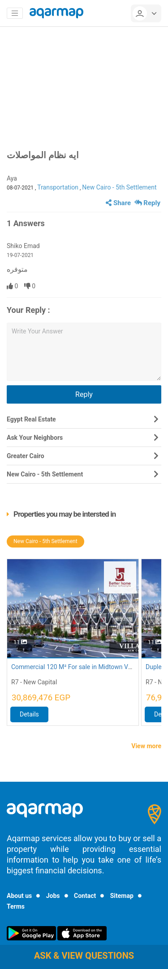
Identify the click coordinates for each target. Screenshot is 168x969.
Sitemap (122, 895)
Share (118, 203)
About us (19, 895)
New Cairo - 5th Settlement (119, 187)
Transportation (57, 187)
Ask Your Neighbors (35, 437)
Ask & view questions (84, 955)
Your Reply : (28, 310)
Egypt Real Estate (31, 419)
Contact (85, 895)
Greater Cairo (25, 455)
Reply (147, 203)
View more (146, 746)
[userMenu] (146, 13)
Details (29, 714)
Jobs (53, 895)
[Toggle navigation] (15, 13)
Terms (16, 906)
